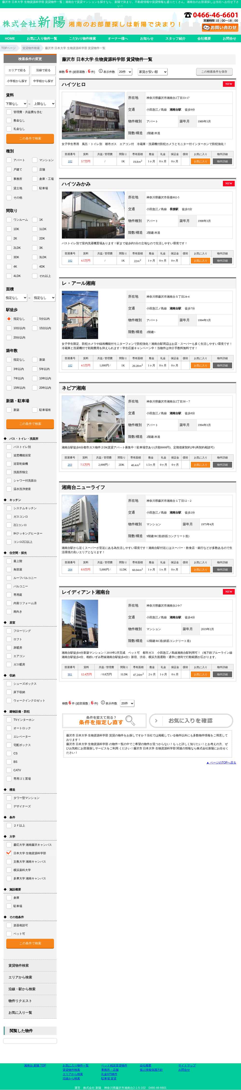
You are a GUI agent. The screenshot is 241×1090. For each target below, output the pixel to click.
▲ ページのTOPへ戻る (221, 762)
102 (70, 161)
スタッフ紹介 (175, 38)
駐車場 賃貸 (108, 1078)
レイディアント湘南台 (86, 592)
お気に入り (200, 161)
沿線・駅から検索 (21, 989)
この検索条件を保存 (214, 71)
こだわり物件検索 (82, 38)
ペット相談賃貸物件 (114, 1065)
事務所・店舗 (110, 1069)
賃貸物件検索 (18, 965)
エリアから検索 (20, 977)
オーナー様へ (118, 38)
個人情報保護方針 (151, 1069)
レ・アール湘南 (78, 283)
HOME (10, 38)
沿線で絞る (43, 70)
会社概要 (204, 38)
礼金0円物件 (109, 1074)
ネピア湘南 (74, 388)
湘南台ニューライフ (83, 487)
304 (70, 569)
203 (70, 464)
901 (70, 674)
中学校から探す (43, 81)
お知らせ (147, 38)
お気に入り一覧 (20, 1013)
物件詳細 (222, 161)
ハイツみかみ (76, 184)
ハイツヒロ (74, 84)
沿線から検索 (71, 1078)
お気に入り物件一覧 (42, 38)
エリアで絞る (17, 70)
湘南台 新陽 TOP (35, 1065)
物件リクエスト (20, 1001)
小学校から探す (17, 81)
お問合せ (229, 38)
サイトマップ (187, 1065)
